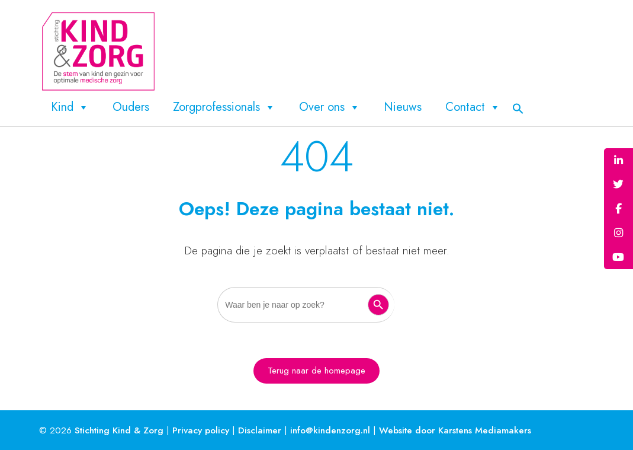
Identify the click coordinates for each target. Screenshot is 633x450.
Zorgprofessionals (224, 107)
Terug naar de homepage (316, 370)
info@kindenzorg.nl (330, 430)
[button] (518, 107)
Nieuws (403, 107)
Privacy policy (200, 430)
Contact (472, 107)
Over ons (329, 107)
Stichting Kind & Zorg (119, 430)
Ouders (131, 107)
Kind (70, 107)
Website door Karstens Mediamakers (455, 430)
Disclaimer (259, 430)
